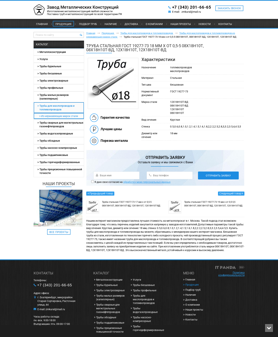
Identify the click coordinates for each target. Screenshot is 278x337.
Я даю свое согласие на (132, 182)
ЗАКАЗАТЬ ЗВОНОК (229, 8)
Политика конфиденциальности (231, 274)
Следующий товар (230, 193)
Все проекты (58, 232)
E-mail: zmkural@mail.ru (51, 309)
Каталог (42, 44)
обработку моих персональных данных (146, 182)
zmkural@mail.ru (191, 11)
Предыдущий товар (101, 193)
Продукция (63, 24)
